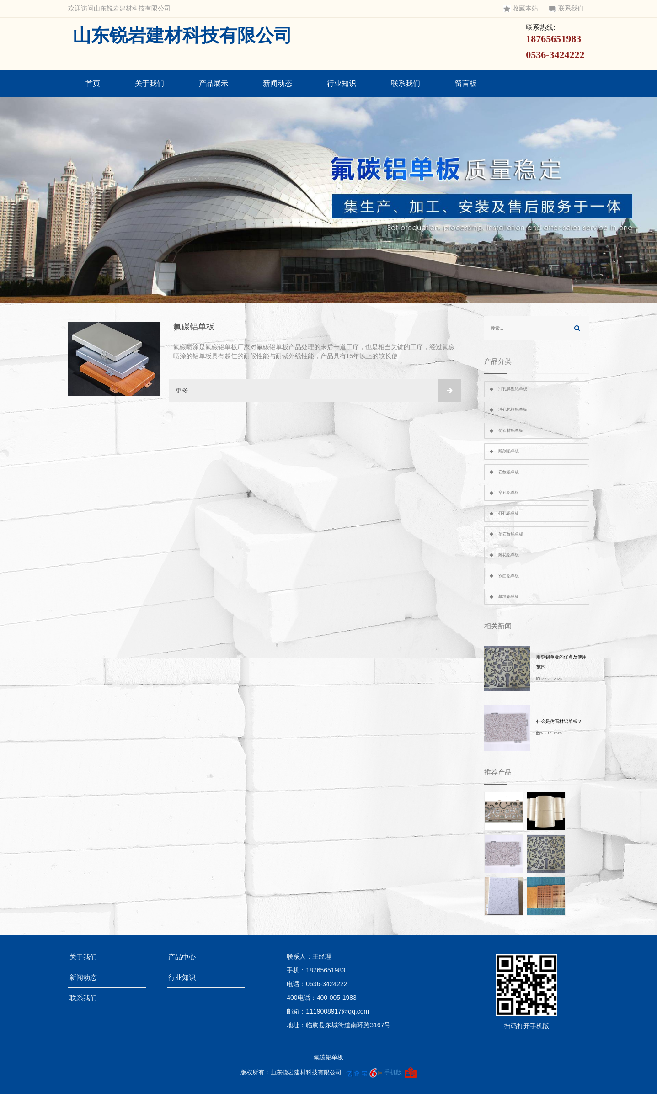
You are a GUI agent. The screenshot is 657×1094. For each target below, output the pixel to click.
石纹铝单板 (508, 472)
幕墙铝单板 (508, 596)
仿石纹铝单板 (510, 534)
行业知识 (341, 83)
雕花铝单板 (508, 554)
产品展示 (213, 83)
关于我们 (149, 83)
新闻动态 (277, 83)
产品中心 (185, 957)
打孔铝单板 (508, 513)
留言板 (466, 83)
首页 (92, 83)
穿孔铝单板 (508, 492)
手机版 (393, 1072)
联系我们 (566, 8)
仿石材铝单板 (510, 430)
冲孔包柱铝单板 (512, 409)
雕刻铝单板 (508, 451)
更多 (318, 390)
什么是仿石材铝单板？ (559, 721)
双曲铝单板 (508, 576)
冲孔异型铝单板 (512, 389)
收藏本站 (520, 8)
